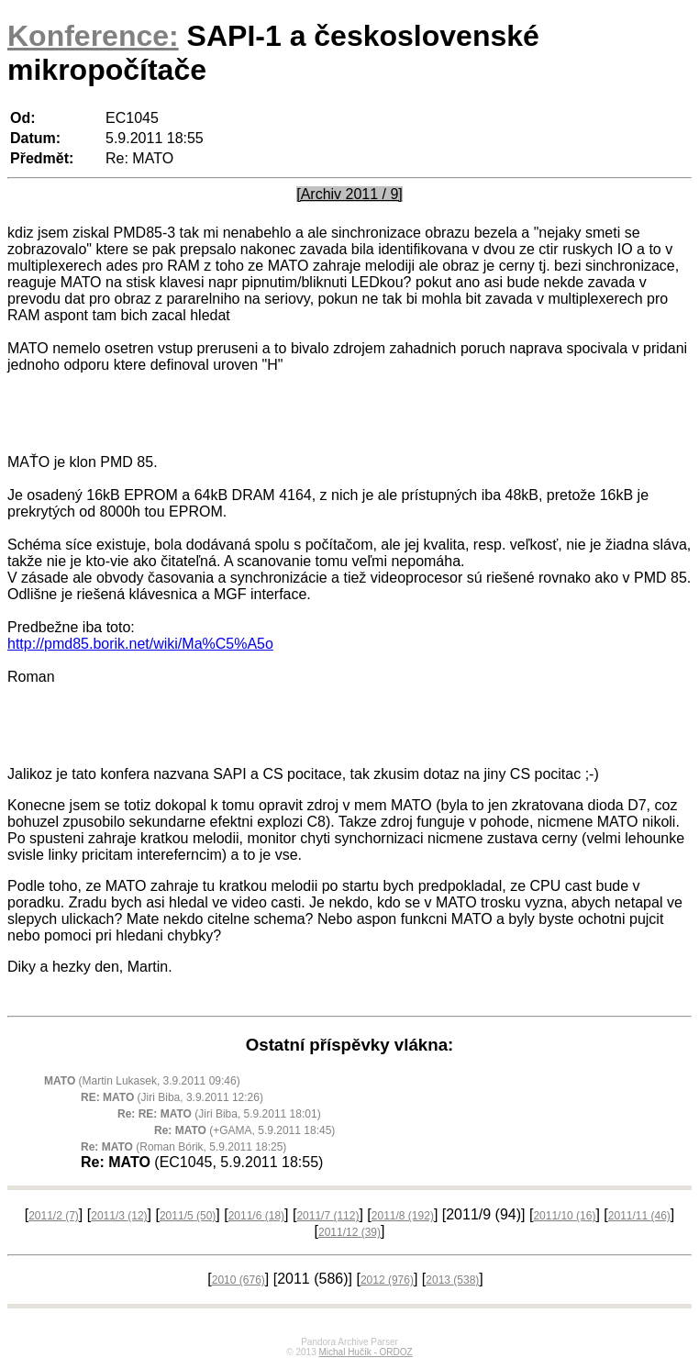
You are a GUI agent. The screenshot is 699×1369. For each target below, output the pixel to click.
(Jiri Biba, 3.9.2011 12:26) (172, 1100)
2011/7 (327, 1218)
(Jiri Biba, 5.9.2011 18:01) (219, 1116)
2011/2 (53, 1218)
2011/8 (403, 1218)
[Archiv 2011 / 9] (349, 194)
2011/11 (639, 1218)
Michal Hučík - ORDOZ (365, 1355)
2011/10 (564, 1218)
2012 (387, 1282)
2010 (238, 1282)
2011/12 (349, 1235)
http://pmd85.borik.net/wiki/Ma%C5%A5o (140, 643)
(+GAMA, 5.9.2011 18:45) (244, 1133)
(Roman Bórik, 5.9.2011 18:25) (183, 1149)
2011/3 (119, 1218)
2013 (452, 1282)
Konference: (93, 35)
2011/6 (256, 1218)
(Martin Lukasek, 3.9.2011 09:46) (142, 1083)
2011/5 (188, 1218)
